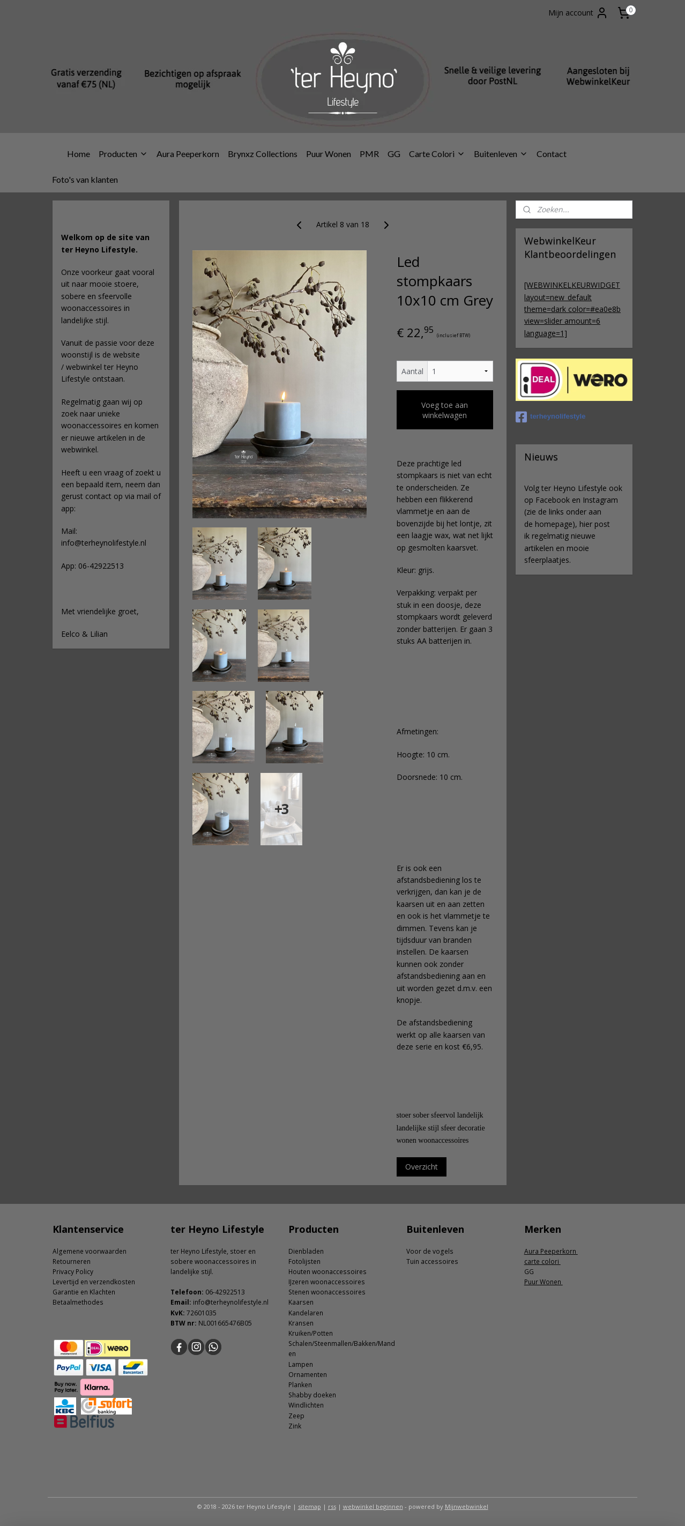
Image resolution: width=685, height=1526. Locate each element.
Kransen (301, 1323)
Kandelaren (305, 1312)
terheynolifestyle (550, 417)
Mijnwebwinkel (466, 1506)
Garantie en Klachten (84, 1292)
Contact (552, 153)
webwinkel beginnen (373, 1506)
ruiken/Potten (312, 1333)
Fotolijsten (304, 1261)
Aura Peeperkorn (188, 153)
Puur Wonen (328, 153)
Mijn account (578, 12)
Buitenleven (501, 153)
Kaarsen (301, 1302)
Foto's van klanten (85, 179)
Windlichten (306, 1405)
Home (78, 153)
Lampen (300, 1364)
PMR (369, 153)
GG (394, 153)
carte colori (542, 1261)
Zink (294, 1426)
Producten (123, 153)
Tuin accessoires (432, 1261)
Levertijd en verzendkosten (94, 1281)
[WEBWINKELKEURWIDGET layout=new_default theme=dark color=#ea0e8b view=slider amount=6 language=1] (572, 309)
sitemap (309, 1506)
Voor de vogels (429, 1251)
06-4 (212, 1292)
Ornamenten (307, 1374)
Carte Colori (437, 153)
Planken (300, 1384)
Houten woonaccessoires (327, 1271)
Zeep (296, 1415)
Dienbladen (306, 1251)
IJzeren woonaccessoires (326, 1281)
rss (332, 1506)
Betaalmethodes (78, 1302)
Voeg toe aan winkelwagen (444, 410)
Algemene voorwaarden (89, 1251)
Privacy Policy (73, 1271)
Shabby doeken (312, 1395)
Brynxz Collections (262, 153)
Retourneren (72, 1261)
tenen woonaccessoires (329, 1292)
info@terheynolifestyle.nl (231, 1302)
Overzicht (421, 1167)
